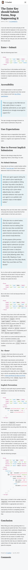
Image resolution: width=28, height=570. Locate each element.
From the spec (10, 169)
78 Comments (13, 21)
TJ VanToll (8, 558)
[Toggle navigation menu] (25, 2)
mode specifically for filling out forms (15, 377)
